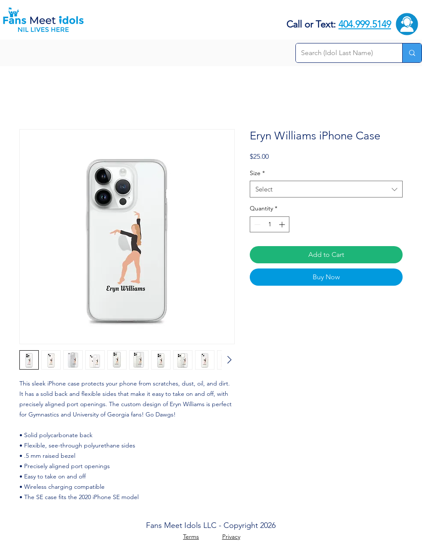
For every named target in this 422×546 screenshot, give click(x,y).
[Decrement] (256, 224)
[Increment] (282, 224)
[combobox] (326, 189)
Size (257, 173)
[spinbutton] (269, 224)
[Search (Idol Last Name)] (342, 52)
